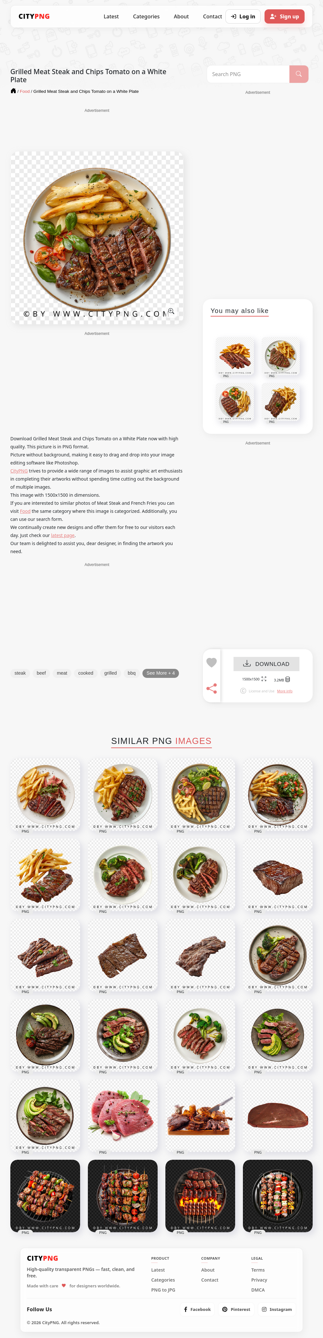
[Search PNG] (248, 74)
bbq (132, 673)
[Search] (298, 74)
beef (41, 673)
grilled (110, 673)
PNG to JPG (163, 1290)
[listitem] (197, 1309)
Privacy (259, 1280)
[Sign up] (285, 16)
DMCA (258, 1290)
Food (25, 511)
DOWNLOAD (266, 664)
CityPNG (19, 471)
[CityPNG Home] (34, 16)
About (181, 16)
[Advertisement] (97, 129)
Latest (111, 16)
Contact (209, 1280)
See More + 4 (161, 673)
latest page (63, 535)
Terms (258, 1270)
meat (62, 673)
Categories (146, 16)
